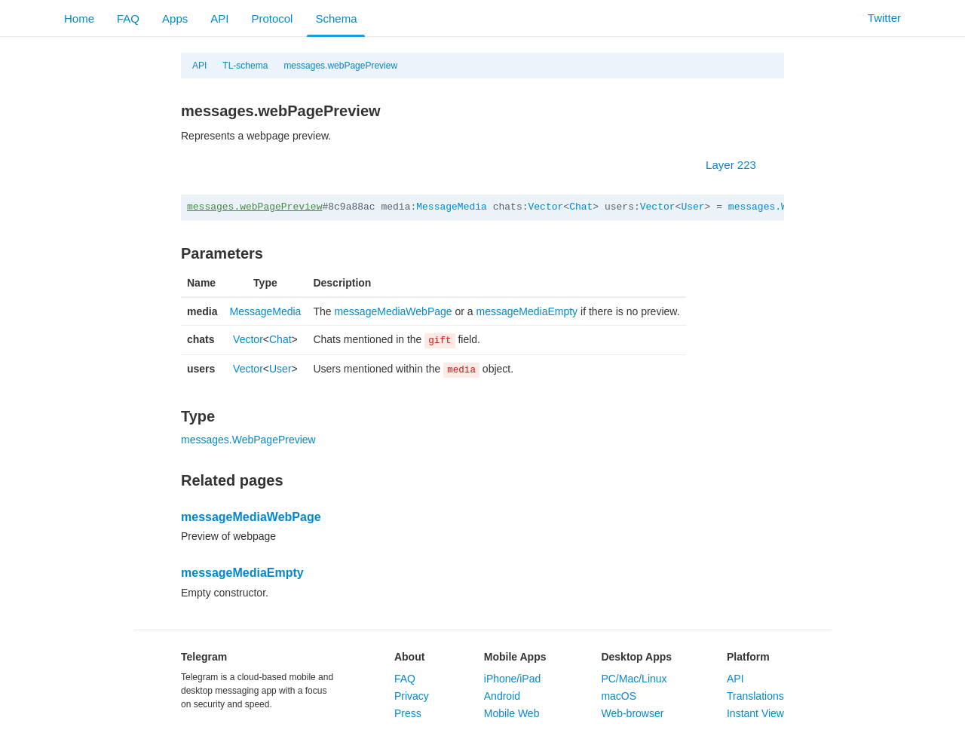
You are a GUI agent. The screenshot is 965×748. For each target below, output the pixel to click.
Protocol (272, 18)
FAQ (128, 18)
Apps (175, 18)
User (692, 207)
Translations (755, 696)
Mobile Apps (515, 657)
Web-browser (632, 713)
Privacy (411, 696)
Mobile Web (512, 713)
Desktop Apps (636, 657)
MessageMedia (451, 207)
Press (407, 713)
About (409, 657)
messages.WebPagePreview (248, 440)
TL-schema (245, 65)
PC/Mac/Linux (633, 679)
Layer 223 (738, 164)
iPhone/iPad (512, 679)
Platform (748, 657)
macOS (618, 696)
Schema (336, 18)
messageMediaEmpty (527, 311)
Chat (581, 207)
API (219, 18)
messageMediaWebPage (393, 311)
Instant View (755, 713)
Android (502, 696)
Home (79, 18)
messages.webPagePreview (340, 65)
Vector (546, 207)
